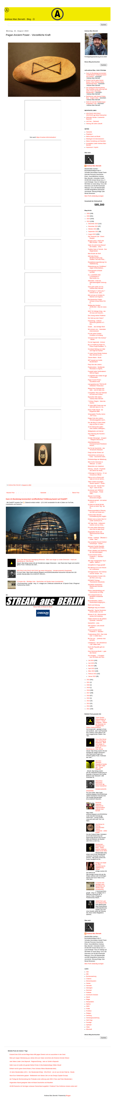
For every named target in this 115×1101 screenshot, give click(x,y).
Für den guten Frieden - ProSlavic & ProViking (95, 334)
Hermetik (89, 985)
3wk (87, 972)
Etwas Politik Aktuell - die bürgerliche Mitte (95, 410)
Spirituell (88, 1025)
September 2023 (93, 231)
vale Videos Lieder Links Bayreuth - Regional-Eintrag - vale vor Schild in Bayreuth (34, 1061)
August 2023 (92, 234)
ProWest (88, 1011)
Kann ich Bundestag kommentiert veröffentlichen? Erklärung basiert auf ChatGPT (36, 499)
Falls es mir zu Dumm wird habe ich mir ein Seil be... (96, 478)
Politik (88, 1008)
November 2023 (93, 226)
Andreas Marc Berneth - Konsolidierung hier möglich (97, 515)
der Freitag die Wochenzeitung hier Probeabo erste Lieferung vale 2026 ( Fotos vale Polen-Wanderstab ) (96, 90)
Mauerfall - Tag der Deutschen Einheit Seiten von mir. (97, 611)
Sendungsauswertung (92, 1018)
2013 (88, 703)
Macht (88, 997)
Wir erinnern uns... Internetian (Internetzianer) (97, 330)
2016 (88, 695)
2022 (88, 679)
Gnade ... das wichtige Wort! (96, 327)
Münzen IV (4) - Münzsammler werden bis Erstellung (97, 615)
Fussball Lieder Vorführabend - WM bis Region (97, 372)
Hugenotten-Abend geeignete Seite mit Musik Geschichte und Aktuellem (31, 1082)
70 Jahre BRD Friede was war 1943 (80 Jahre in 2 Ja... (97, 406)
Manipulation (90, 1002)
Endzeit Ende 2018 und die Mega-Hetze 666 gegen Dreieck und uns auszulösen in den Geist (37, 1054)
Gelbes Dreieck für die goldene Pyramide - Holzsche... (97, 619)
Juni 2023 (91, 663)
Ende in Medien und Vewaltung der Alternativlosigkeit (97, 551)
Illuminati (89, 990)
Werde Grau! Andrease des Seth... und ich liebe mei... (96, 389)
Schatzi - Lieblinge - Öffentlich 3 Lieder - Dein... (97, 538)
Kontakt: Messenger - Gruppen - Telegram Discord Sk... (97, 438)
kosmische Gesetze (92, 995)
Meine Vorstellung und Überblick (96, 141)
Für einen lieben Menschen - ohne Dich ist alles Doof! (96, 528)
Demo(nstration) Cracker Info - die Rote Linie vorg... (97, 576)
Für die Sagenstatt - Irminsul (96, 342)
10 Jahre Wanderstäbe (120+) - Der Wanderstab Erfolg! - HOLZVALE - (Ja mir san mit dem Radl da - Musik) (42, 1072)
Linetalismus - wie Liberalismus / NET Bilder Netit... (97, 643)
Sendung (89, 1015)
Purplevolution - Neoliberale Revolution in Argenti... (96, 368)
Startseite (43, 492)
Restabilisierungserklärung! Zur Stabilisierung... (97, 263)
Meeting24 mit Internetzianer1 (95, 139)
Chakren (88, 979)
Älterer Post (75, 492)
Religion (88, 1013)
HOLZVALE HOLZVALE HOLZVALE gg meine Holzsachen (96, 114)
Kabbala (88, 992)
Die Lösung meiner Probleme (96, 315)
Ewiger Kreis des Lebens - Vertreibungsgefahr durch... (97, 419)
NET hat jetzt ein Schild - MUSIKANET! (95, 361)
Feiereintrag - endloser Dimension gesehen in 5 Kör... (96, 322)
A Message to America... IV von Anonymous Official (97, 474)
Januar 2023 (92, 676)
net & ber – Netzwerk (92, 121)
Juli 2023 (91, 660)
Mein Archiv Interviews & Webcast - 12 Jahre (95, 462)
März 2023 (91, 671)
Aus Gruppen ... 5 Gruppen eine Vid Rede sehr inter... (96, 656)
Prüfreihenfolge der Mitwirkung (97, 459)
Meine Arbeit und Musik (93, 136)
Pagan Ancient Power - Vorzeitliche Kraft (95, 380)
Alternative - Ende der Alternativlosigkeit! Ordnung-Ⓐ (97, 282)
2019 (88, 687)
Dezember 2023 (93, 223)
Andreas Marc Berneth (94, 166)
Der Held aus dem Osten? (96, 318)
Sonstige (89, 1022)
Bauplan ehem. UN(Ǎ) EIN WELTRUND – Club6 (96, 241)
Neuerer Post (10, 492)
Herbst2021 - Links (93, 623)
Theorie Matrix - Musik (94, 357)
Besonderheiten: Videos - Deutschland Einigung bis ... (97, 601)
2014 (88, 701)
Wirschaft (89, 1029)
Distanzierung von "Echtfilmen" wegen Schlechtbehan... (97, 267)
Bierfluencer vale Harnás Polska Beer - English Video (96, 97)
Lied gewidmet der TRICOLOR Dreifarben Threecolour (97, 385)
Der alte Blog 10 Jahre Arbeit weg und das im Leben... (96, 423)
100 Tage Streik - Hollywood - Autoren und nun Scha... (97, 524)
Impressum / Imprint (92, 147)
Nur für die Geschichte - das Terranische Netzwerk (96, 449)
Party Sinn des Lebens (95, 364)
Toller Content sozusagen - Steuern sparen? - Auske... (97, 482)
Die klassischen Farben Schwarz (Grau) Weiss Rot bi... (97, 301)
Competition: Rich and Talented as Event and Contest (97, 393)
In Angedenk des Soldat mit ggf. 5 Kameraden (97, 376)
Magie (88, 999)
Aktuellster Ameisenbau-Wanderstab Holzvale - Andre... (95, 586)
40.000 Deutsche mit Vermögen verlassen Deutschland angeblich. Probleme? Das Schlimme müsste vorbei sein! (43, 1086)
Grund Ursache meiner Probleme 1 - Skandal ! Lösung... (95, 556)
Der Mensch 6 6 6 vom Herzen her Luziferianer (97, 568)
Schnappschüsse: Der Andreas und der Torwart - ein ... (97, 572)
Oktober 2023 (92, 229)
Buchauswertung (91, 976)
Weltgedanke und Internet (95, 431)
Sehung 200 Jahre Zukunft (94, 123)
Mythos (88, 1004)
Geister (88, 983)
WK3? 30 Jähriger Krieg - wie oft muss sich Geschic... (97, 312)
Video (88, 1027)
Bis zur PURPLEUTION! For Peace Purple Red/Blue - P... (97, 345)
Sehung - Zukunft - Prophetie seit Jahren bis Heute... (96, 469)
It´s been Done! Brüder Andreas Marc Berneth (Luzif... (97, 354)
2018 (88, 690)
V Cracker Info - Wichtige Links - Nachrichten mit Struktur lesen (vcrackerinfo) (40, 581)
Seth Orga (89, 1020)
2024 (88, 218)
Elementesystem (91, 981)
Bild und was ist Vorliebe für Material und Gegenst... (96, 296)
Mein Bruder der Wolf (94, 253)
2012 (88, 706)
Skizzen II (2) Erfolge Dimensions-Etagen (94, 496)
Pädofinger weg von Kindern (96, 607)
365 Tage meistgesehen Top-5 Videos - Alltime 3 (97, 561)
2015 (88, 698)
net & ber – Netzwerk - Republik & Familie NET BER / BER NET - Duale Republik (101, 765)
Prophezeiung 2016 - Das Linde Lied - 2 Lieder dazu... (97, 635)
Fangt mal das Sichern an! (96, 452)
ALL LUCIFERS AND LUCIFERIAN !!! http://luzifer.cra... (94, 276)
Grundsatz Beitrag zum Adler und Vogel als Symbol (96, 349)
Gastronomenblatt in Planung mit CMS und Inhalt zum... (96, 511)
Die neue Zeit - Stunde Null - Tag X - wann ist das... (96, 486)
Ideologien (89, 988)
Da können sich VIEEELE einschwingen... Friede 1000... (95, 491)
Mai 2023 (91, 666)
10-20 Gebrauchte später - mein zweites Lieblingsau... (97, 427)
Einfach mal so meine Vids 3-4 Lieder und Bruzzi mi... (97, 519)
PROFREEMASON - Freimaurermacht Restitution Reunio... (97, 444)
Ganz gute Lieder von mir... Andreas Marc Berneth (96, 287)
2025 (88, 216)
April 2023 (91, 668)
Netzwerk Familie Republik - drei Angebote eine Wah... (96, 547)
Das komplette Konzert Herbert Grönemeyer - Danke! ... (97, 542)
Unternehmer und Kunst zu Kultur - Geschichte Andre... (97, 455)
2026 (88, 213)
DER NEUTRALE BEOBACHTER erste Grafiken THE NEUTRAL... (97, 257)
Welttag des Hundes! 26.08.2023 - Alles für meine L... (97, 307)
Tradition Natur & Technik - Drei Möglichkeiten (97, 250)
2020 (88, 685)
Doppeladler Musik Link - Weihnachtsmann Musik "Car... (96, 533)
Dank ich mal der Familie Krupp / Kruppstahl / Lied (96, 102)
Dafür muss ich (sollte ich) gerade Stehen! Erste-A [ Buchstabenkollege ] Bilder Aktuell (35, 1065)
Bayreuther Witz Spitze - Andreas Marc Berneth (95, 397)
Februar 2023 (92, 673)
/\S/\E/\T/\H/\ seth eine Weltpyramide (101, 902)
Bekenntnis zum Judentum (96, 466)
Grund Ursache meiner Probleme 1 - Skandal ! (95, 630)
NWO (87, 1006)
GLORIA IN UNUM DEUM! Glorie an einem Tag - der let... (96, 506)
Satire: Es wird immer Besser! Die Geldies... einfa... (97, 245)
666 (87, 974)
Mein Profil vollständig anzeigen (94, 196)
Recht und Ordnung (94, 605)
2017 (88, 693)
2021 (88, 682)
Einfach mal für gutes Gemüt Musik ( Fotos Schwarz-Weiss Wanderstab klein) (95, 82)
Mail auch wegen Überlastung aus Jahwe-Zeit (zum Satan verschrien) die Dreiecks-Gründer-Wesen (39, 1058)
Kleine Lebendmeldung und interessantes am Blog (96, 591)
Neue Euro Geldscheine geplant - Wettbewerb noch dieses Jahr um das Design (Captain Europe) (39, 1075)
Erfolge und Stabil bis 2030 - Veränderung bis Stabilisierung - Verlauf (100, 866)
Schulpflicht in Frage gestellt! (96, 565)
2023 (88, 221)
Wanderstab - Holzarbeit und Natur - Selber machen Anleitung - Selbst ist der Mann (101, 848)
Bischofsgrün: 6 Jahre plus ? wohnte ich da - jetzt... (96, 291)
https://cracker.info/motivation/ (46, 137)
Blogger (68, 1095)
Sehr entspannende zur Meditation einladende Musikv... (95, 596)
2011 (88, 709)
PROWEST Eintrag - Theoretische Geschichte (96, 581)
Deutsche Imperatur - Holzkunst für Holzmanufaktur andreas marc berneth (100, 807)
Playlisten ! (89, 134)
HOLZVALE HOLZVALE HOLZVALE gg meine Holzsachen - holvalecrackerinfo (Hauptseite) (44, 570)
